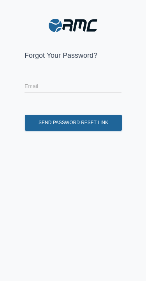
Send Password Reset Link (73, 122)
